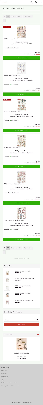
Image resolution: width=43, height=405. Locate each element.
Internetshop (15, 402)
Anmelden (21, 324)
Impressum (4, 376)
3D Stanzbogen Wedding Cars (14, 220)
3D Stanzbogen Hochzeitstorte (14, 184)
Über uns (4, 370)
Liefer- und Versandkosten (9, 383)
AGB (2, 379)
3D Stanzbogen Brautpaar (12, 39)
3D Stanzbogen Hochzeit (12, 75)
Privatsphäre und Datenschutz (10, 386)
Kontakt (3, 373)
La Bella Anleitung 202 (21, 353)
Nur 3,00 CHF (21, 357)
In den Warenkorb (21, 58)
